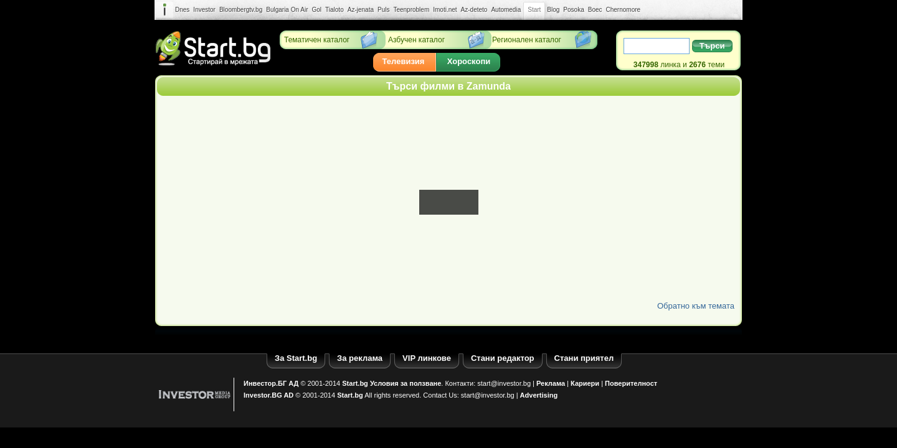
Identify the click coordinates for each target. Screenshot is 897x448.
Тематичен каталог (316, 39)
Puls (383, 9)
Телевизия (403, 61)
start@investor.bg (504, 383)
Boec (595, 9)
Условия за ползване (405, 383)
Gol (317, 9)
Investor (204, 9)
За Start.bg (296, 358)
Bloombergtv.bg (240, 9)
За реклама (359, 358)
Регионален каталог (526, 39)
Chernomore (623, 9)
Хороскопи (469, 61)
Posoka (573, 9)
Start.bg (355, 383)
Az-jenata (361, 9)
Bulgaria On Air (287, 9)
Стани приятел (584, 358)
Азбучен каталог (416, 39)
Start (534, 10)
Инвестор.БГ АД (271, 383)
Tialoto (334, 9)
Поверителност (631, 383)
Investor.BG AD (268, 395)
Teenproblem (411, 9)
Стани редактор (502, 358)
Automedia (506, 9)
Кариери (585, 383)
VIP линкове (426, 358)
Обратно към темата (695, 305)
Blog (553, 9)
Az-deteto (474, 9)
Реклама (550, 383)
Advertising (539, 395)
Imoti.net (445, 9)
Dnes (182, 9)
